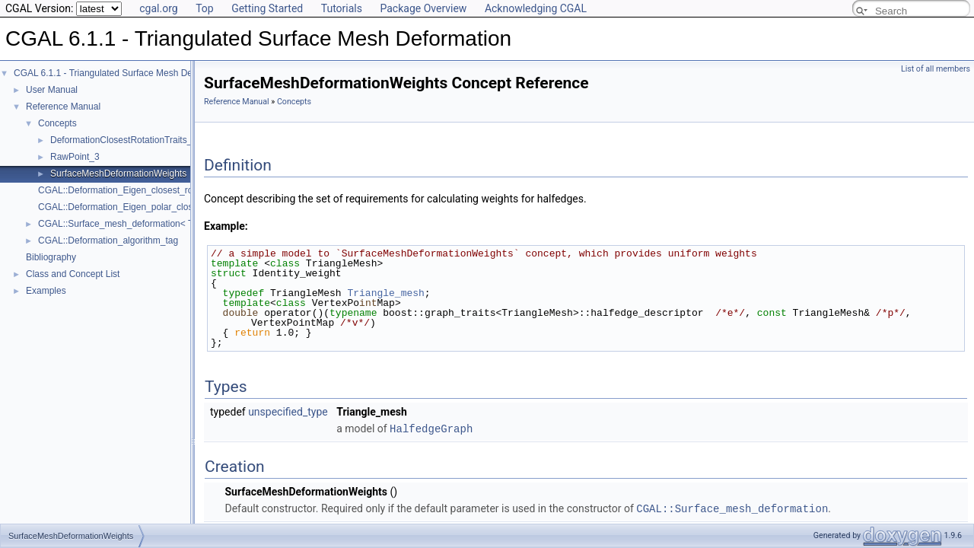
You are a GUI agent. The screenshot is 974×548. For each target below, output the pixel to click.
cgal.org (158, 8)
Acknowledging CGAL (536, 8)
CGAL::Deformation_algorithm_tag (108, 240)
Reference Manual (63, 106)
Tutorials (341, 8)
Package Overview (423, 8)
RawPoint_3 (75, 156)
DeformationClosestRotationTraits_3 (123, 140)
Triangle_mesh (385, 293)
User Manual (52, 89)
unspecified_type (288, 412)
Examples (46, 290)
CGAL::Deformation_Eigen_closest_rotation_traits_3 (144, 190)
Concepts (57, 123)
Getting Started (267, 8)
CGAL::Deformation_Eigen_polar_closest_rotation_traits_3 (156, 207)
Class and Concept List (72, 274)
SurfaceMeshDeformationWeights (118, 173)
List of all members (935, 69)
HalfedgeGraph (431, 428)
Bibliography (51, 257)
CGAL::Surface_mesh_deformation (732, 507)
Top (205, 8)
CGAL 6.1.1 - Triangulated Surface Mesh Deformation (122, 73)
